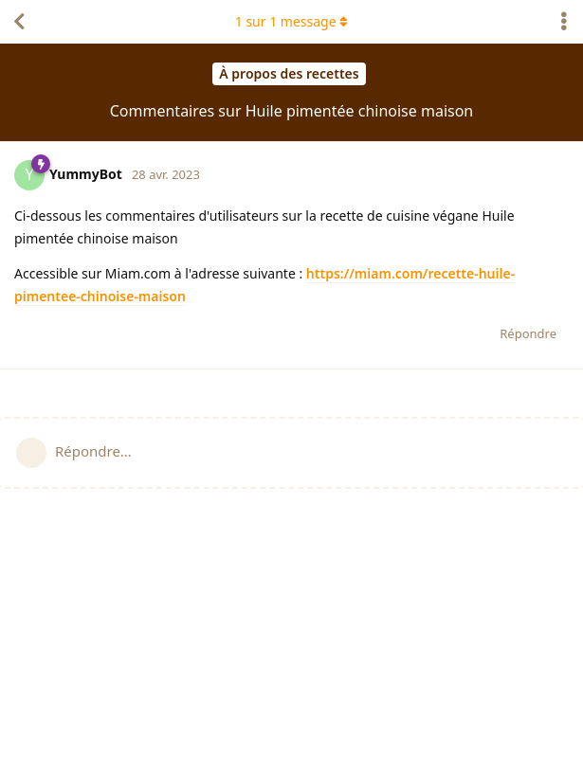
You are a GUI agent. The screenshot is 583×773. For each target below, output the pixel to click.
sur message (292, 21)
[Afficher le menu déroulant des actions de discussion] (564, 22)
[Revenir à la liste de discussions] (19, 22)
